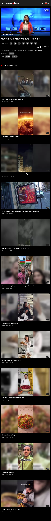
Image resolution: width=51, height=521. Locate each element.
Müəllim (14, 56)
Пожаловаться (6, 59)
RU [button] (47, 3)
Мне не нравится (40, 47)
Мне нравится (38, 47)
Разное (11, 53)
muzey (8, 56)
